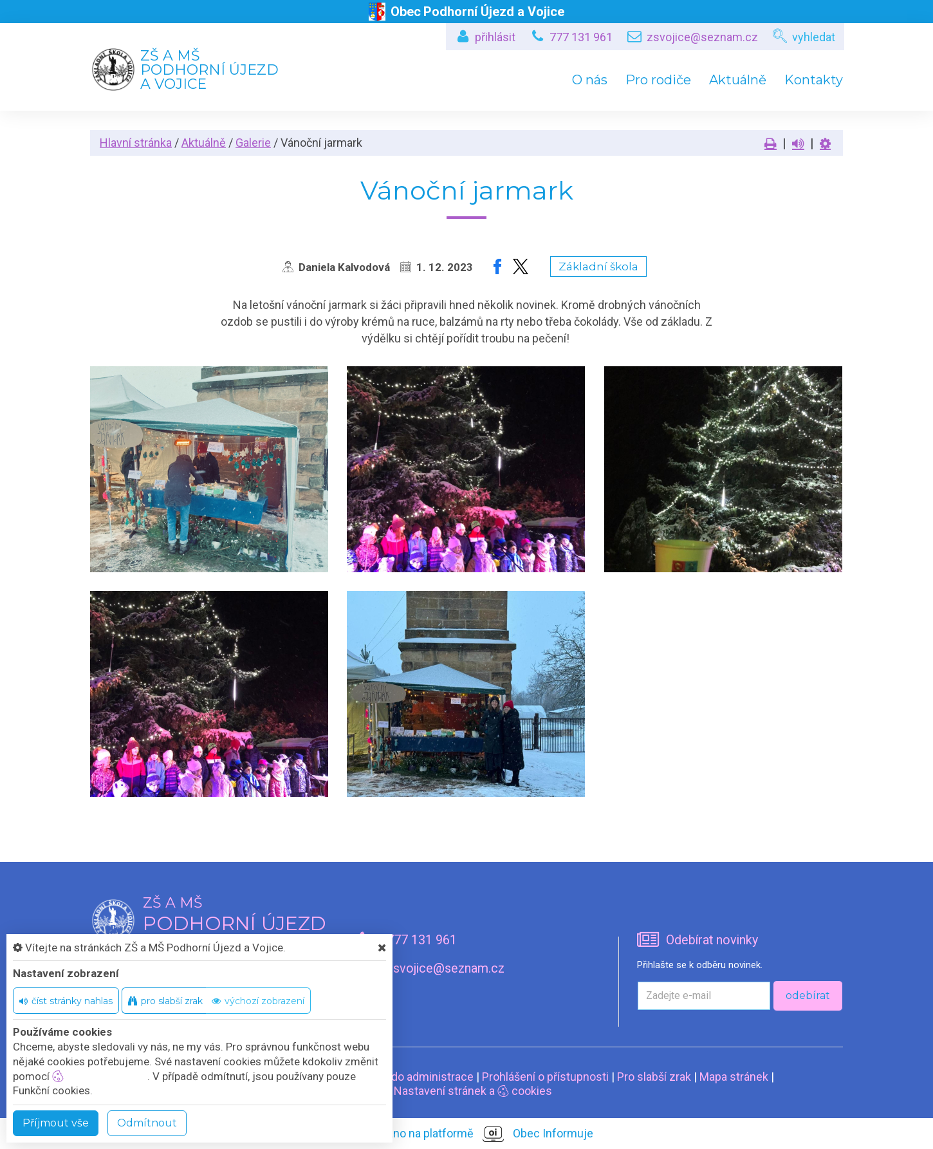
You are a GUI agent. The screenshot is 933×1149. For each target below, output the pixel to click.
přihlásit (495, 37)
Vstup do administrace (416, 1076)
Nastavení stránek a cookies (467, 1091)
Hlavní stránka (136, 142)
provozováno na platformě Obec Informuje (467, 1134)
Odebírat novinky (712, 940)
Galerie (253, 142)
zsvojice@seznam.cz (702, 37)
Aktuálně (737, 80)
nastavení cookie (99, 1076)
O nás (589, 80)
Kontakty (813, 80)
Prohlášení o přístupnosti (545, 1076)
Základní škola (598, 266)
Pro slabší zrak (654, 1076)
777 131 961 (581, 37)
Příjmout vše (56, 1123)
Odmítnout (147, 1123)
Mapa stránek (733, 1076)
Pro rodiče (658, 80)
